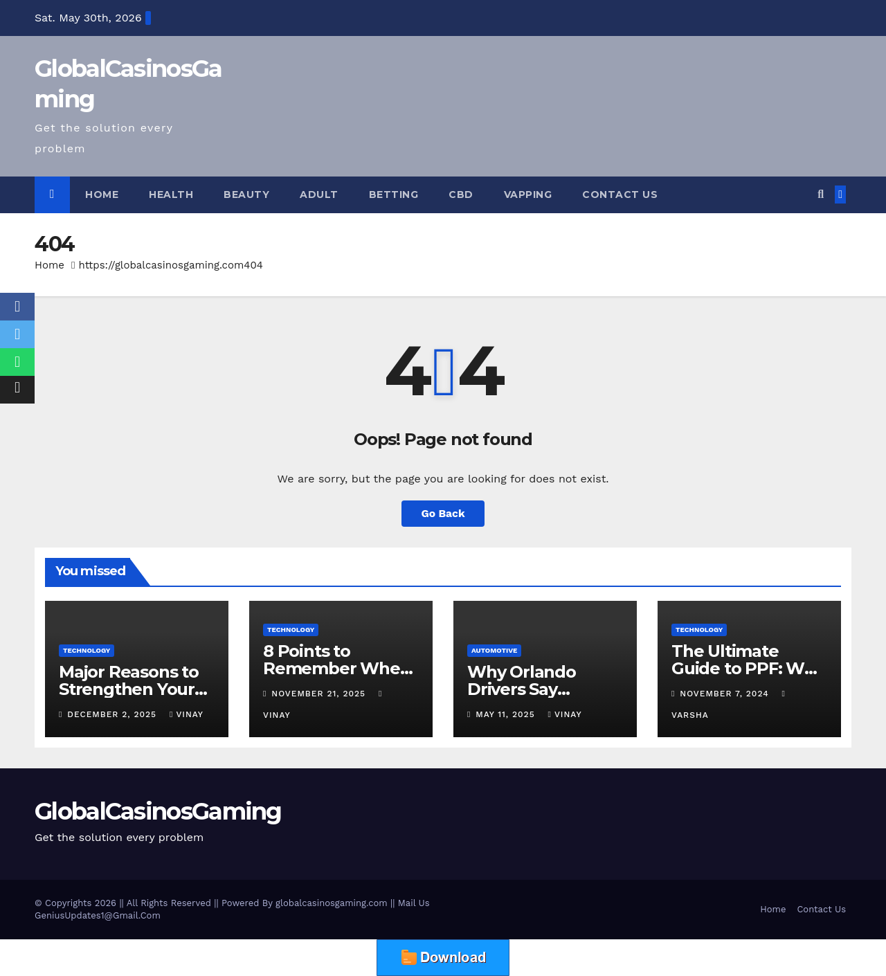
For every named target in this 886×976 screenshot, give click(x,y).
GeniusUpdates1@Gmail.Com (98, 915)
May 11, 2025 (507, 714)
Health (171, 194)
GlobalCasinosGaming (158, 811)
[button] (820, 194)
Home (101, 194)
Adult (319, 194)
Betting (394, 194)
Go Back (443, 513)
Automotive (494, 650)
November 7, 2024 (726, 693)
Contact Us (620, 194)
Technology (86, 650)
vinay (187, 714)
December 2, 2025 (113, 714)
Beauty (246, 194)
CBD (461, 194)
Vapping (528, 194)
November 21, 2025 (320, 693)
